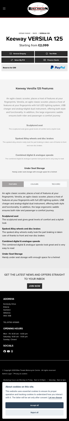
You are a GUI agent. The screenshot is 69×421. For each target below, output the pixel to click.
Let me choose (55, 397)
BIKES (35, 33)
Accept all (34, 405)
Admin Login (7, 373)
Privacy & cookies (20, 373)
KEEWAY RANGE (24, 33)
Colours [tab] (34, 184)
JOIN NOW (34, 286)
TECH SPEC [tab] (56, 184)
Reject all (34, 412)
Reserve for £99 (9, 67)
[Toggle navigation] (4, 9)
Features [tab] (13, 184)
